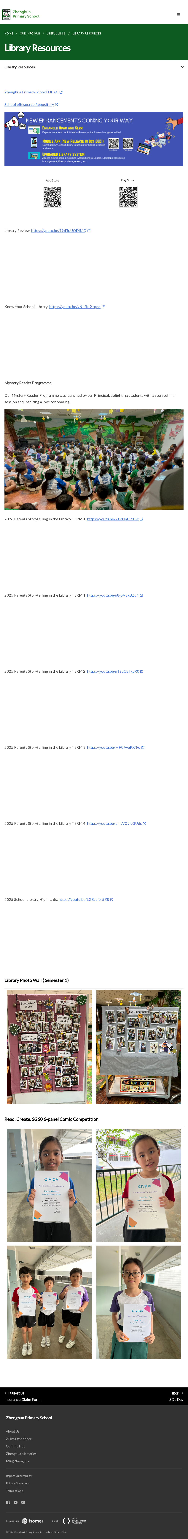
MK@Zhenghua (17, 1461)
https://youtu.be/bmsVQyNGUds (114, 823)
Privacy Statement (17, 1483)
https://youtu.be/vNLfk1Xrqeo (75, 306)
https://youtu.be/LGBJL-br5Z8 (84, 899)
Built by (72, 1520)
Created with (27, 1520)
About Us (12, 1431)
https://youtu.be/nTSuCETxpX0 (113, 671)
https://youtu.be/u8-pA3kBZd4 (113, 595)
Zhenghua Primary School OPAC (31, 92)
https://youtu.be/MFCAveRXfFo (113, 747)
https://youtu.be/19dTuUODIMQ (58, 230)
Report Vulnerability (19, 1475)
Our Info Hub (15, 1446)
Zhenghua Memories (21, 1454)
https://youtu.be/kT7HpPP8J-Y (113, 519)
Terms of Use (14, 1490)
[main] (94, 714)
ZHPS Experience (19, 1439)
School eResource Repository (29, 104)
